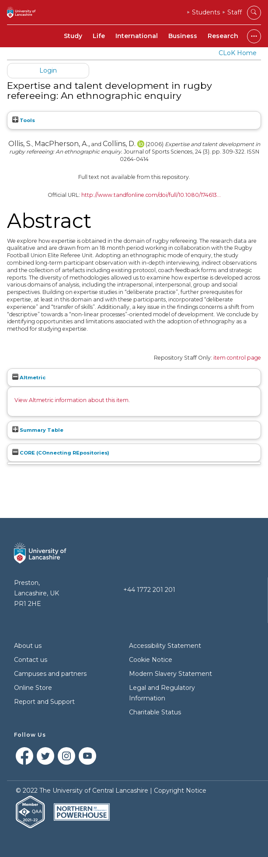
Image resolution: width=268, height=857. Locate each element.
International (136, 36)
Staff (234, 12)
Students (206, 12)
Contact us (30, 660)
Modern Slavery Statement (170, 674)
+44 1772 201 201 (149, 590)
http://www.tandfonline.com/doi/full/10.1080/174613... (151, 195)
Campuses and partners (50, 674)
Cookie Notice (150, 660)
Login (48, 70)
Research (223, 36)
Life (99, 36)
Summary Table (37, 430)
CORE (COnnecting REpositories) (60, 453)
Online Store (33, 688)
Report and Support (44, 702)
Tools (23, 120)
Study (73, 36)
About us (28, 646)
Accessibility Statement (165, 646)
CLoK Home (238, 53)
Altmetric (28, 377)
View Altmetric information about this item (71, 400)
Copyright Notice (180, 790)
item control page (237, 357)
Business (182, 36)
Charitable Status (155, 712)
